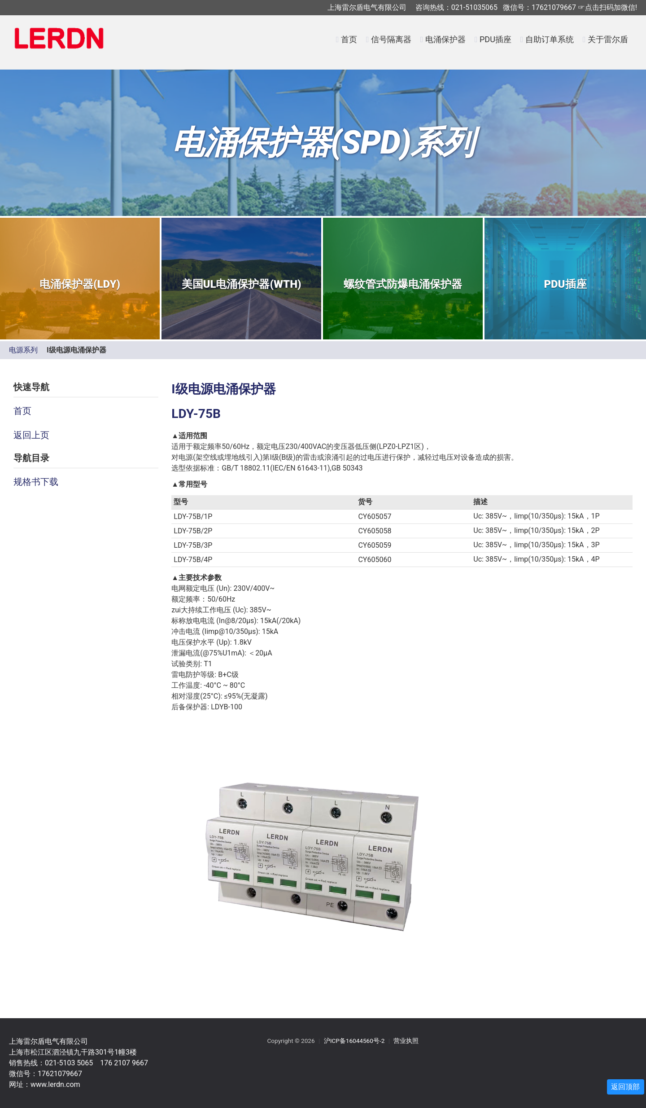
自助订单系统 (549, 39)
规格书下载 (35, 481)
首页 (349, 39)
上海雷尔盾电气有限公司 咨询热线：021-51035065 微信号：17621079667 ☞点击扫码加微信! (482, 7)
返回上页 (31, 435)
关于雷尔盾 (608, 39)
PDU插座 (495, 39)
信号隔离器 (391, 39)
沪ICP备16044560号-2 (354, 1040)
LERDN (59, 43)
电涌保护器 (445, 39)
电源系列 (23, 350)
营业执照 (406, 1040)
